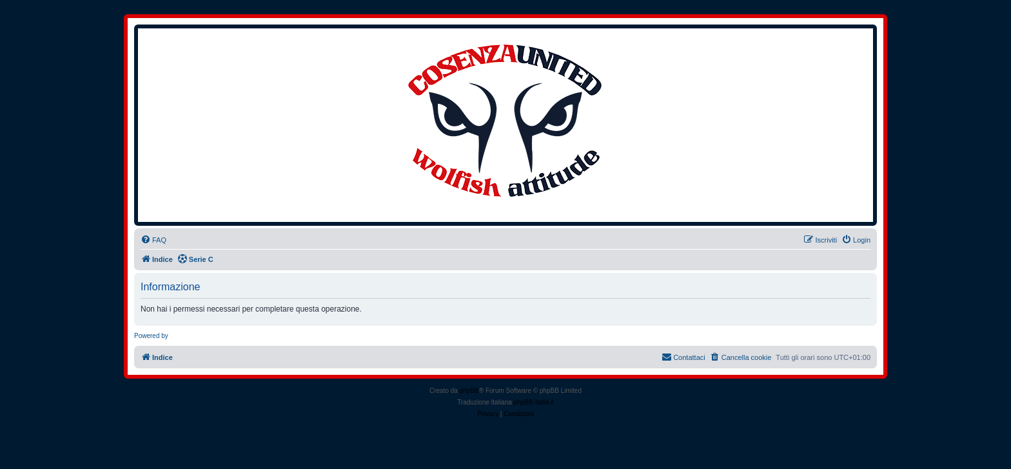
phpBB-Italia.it (534, 402)
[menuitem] (153, 240)
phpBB (469, 390)
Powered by (151, 335)
